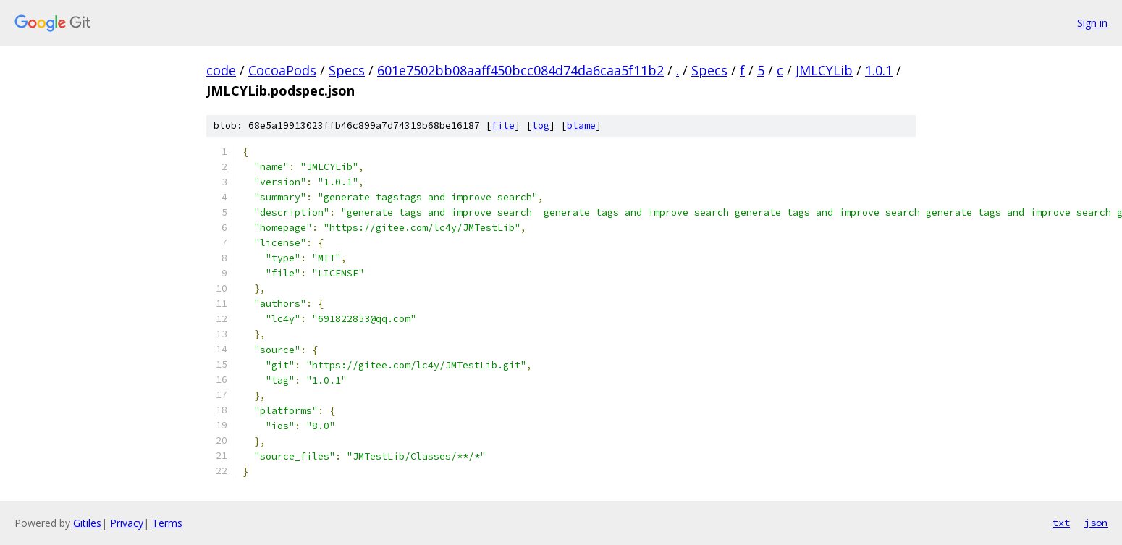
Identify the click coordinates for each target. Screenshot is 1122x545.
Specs (347, 70)
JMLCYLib (824, 70)
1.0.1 (879, 70)
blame (581, 125)
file (503, 125)
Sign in (1092, 23)
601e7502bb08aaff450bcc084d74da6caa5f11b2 (520, 70)
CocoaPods (282, 70)
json (1096, 522)
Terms (167, 523)
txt (1061, 522)
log (540, 125)
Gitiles (87, 523)
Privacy (126, 523)
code (221, 70)
